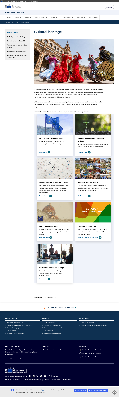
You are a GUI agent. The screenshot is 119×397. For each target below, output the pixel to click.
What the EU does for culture (15, 322)
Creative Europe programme (15, 328)
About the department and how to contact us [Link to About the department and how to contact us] (57, 350)
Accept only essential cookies (98, 390)
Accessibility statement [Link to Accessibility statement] (13, 359)
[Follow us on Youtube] (45, 376)
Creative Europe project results (52, 333)
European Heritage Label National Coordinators (94, 325)
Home (9, 17)
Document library (48, 330)
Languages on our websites (32, 379)
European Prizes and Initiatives (15, 333)
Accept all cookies (80, 390)
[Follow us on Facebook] (41, 376)
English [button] (109, 7)
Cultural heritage (24, 22)
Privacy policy (56, 379)
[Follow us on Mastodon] (30, 376)
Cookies (46, 379)
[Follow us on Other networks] (49, 376)
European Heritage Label (87, 226)
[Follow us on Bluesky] (37, 376)
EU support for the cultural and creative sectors (20, 325)
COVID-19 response (49, 322)
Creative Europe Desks (87, 322)
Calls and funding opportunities (52, 325)
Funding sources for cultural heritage (54, 328)
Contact (55, 376)
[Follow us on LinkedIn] (33, 376)
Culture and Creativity (12, 346)
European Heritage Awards (88, 182)
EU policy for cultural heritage (51, 138)
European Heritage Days (48, 226)
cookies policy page (40, 390)
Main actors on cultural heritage (51, 268)
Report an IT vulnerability (13, 379)
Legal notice (67, 379)
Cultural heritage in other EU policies (53, 182)
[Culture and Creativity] (14, 6)
